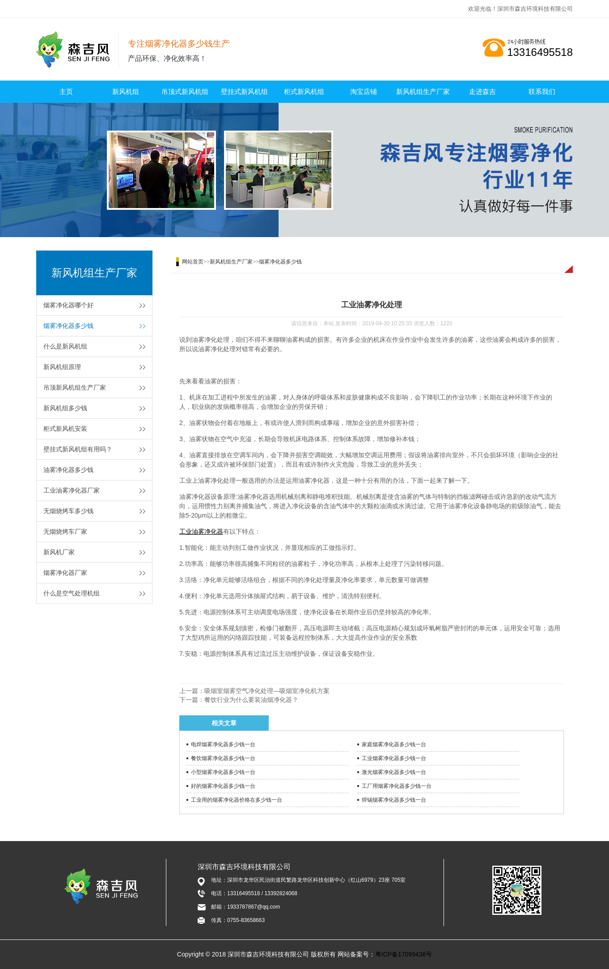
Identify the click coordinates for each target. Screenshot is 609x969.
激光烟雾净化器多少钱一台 (394, 772)
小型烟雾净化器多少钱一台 (223, 772)
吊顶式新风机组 (184, 91)
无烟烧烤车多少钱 (68, 510)
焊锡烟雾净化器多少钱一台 (394, 800)
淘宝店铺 (363, 91)
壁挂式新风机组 (244, 91)
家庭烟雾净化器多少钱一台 (394, 744)
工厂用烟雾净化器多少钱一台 (396, 786)
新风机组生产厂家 (423, 91)
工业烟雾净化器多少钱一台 (394, 758)
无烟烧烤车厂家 (65, 531)
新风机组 (125, 91)
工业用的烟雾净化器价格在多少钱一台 (236, 800)
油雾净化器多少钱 (68, 469)
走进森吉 (482, 91)
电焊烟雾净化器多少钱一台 (223, 744)
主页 (66, 91)
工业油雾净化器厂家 (71, 490)
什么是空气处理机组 (71, 593)
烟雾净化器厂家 (65, 572)
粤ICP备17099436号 (403, 954)
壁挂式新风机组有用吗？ (77, 449)
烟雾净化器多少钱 (68, 325)
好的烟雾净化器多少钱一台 (223, 786)
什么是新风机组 (65, 346)
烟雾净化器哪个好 (68, 305)
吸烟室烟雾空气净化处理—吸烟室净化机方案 (267, 690)
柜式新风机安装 (65, 428)
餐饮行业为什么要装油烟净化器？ (251, 699)
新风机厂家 (59, 552)
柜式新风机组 (304, 91)
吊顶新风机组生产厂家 (74, 387)
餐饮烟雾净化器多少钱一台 (223, 758)
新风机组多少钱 (65, 408)
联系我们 (542, 91)
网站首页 (192, 262)
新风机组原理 (62, 366)
